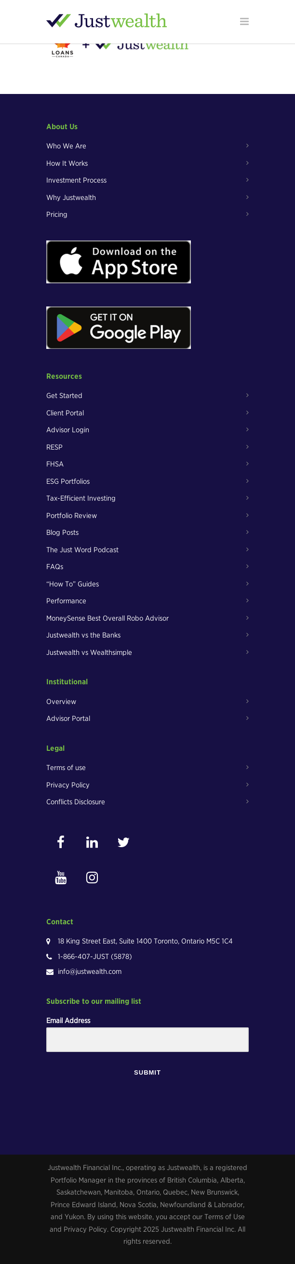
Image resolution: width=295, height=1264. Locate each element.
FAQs (54, 566)
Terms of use (66, 767)
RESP (54, 447)
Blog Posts (62, 532)
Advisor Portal (68, 718)
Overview (61, 701)
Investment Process (76, 180)
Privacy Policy (68, 785)
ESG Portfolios (68, 481)
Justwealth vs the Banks (83, 635)
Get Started (64, 395)
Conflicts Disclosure (75, 802)
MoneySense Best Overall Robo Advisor (107, 618)
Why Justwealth (71, 197)
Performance (66, 601)
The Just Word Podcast (82, 550)
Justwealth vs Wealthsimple (89, 652)
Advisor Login (67, 430)
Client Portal (65, 413)
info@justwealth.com (89, 971)
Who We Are (66, 146)
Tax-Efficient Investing (81, 498)
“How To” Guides (72, 584)
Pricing (56, 214)
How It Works (67, 163)
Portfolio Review (71, 515)
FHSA (55, 464)
